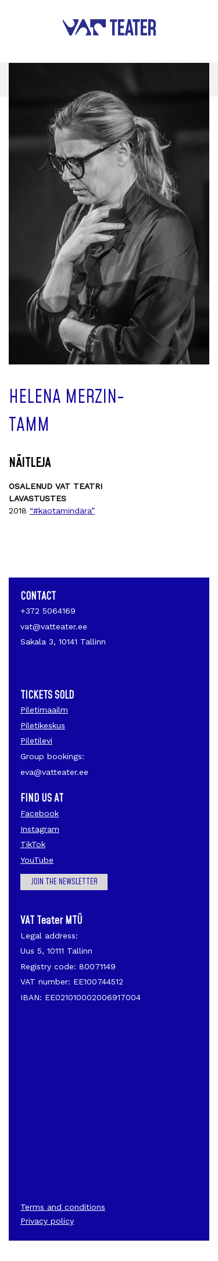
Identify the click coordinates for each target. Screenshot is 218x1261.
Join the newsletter (64, 882)
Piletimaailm (44, 709)
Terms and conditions (62, 1207)
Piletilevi (36, 740)
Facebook (39, 813)
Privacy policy (47, 1220)
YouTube (36, 860)
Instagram (39, 829)
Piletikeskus (42, 725)
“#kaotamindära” (62, 510)
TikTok (32, 844)
